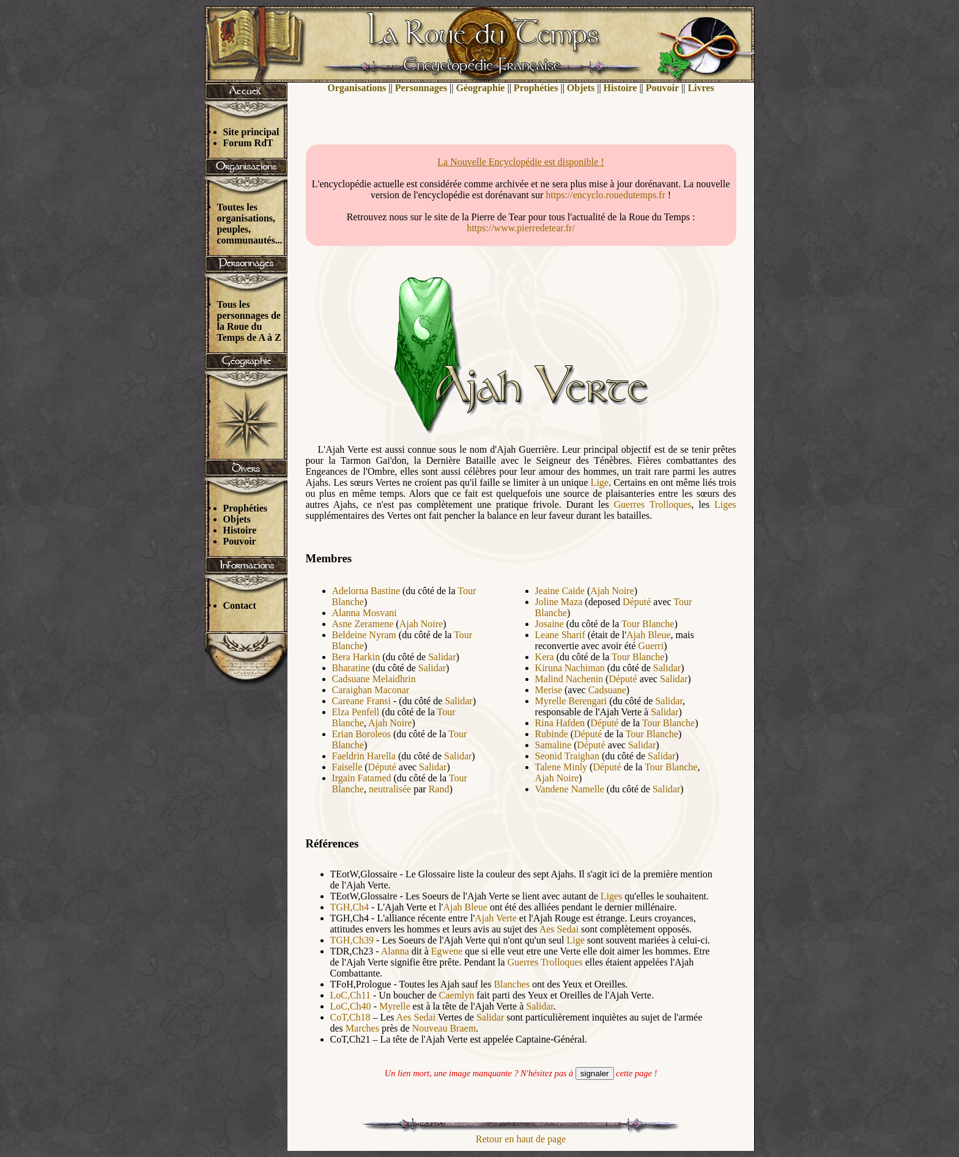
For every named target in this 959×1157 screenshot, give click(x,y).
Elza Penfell (356, 712)
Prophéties (245, 508)
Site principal (251, 132)
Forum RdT (248, 143)
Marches (362, 1028)
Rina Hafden (560, 723)
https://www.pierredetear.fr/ (521, 228)
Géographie (480, 88)
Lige (600, 482)
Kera (544, 657)
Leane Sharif (560, 635)
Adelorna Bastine (366, 591)
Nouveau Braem (444, 1028)
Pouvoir (239, 541)
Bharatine (351, 668)
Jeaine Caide (560, 591)
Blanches (512, 984)
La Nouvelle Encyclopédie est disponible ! (520, 162)
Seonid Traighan (567, 756)
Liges (725, 504)
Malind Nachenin (569, 679)
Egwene (447, 951)
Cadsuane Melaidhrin (374, 679)
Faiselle (347, 767)
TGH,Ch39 (352, 940)
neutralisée (390, 789)
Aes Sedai (559, 929)
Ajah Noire (421, 624)
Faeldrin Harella (364, 756)
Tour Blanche (647, 624)
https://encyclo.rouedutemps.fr (605, 195)
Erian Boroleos (361, 734)
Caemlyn (457, 995)
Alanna (395, 951)
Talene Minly (561, 767)
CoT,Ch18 (350, 1017)
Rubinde (551, 734)
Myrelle (394, 1006)
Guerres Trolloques (653, 504)
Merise (548, 690)
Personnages (421, 88)
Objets (237, 519)
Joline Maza (559, 602)
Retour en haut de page (521, 1139)
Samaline (553, 745)
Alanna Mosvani (364, 613)
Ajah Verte (496, 918)
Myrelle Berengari (571, 701)
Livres (700, 88)
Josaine (549, 624)
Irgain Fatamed (361, 778)
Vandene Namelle (569, 789)
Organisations (356, 88)
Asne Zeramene (363, 624)
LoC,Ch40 (350, 1006)
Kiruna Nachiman (570, 668)
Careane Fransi (361, 701)
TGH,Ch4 (349, 907)
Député (382, 767)
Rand (439, 789)
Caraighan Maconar (371, 690)
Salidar (442, 657)
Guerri (651, 646)
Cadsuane (607, 690)
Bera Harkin (356, 657)
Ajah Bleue (648, 635)
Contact (239, 605)
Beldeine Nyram (364, 635)
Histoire (240, 530)
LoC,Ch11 (350, 995)
